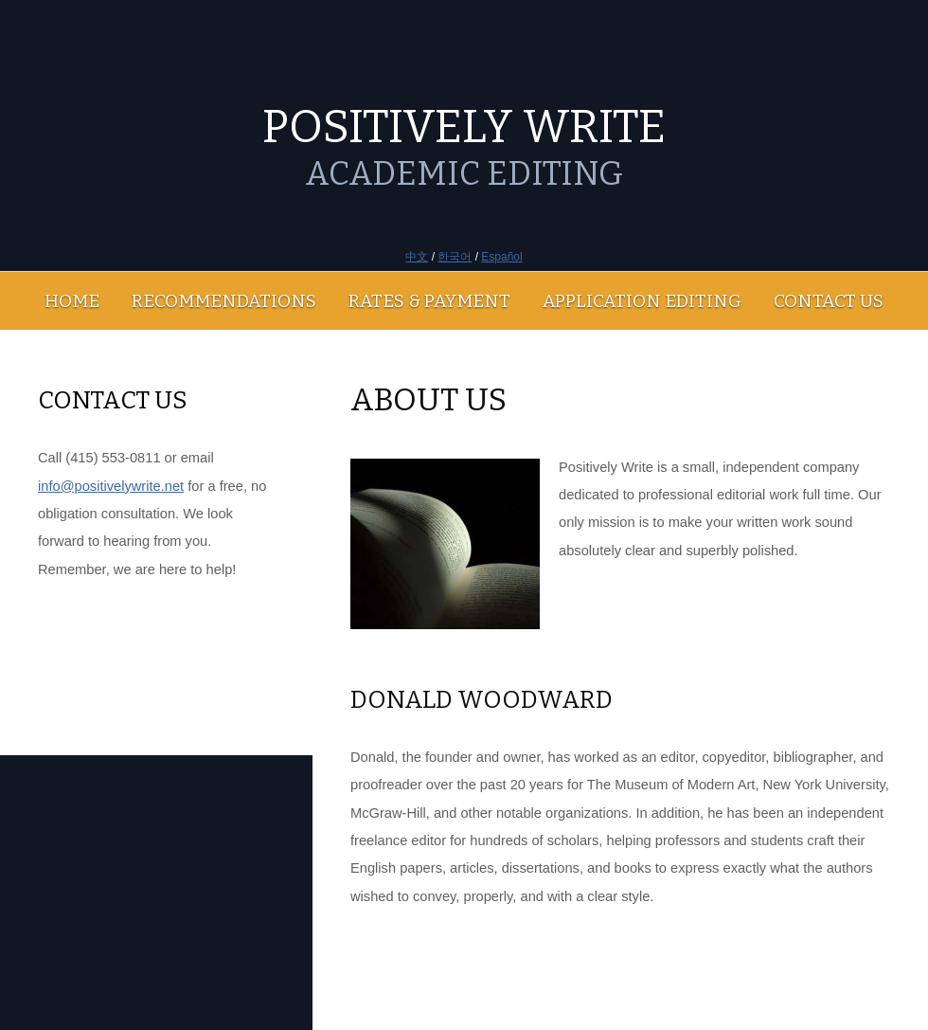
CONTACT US (828, 301)
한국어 (454, 256)
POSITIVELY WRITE (464, 126)
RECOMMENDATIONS (224, 301)
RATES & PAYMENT (429, 301)
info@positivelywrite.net (111, 486)
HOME (72, 301)
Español (501, 256)
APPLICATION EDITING (642, 301)
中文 (416, 256)
